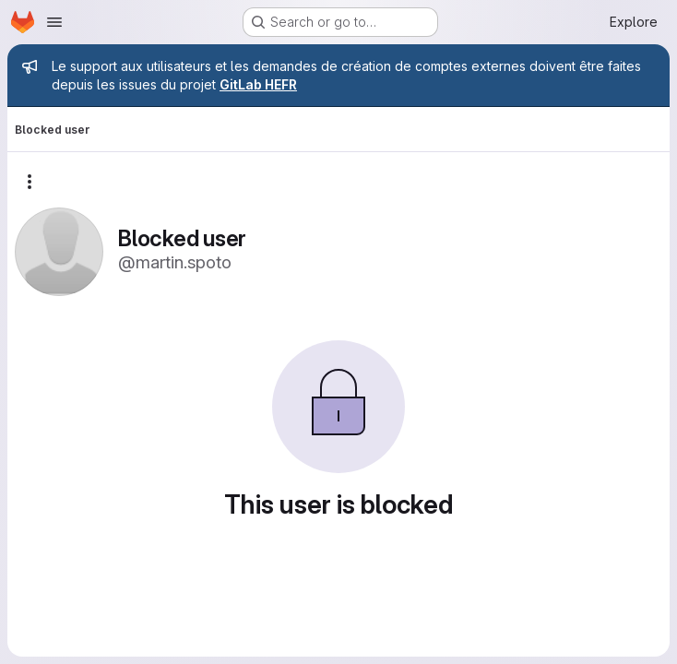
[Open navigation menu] (54, 22)
